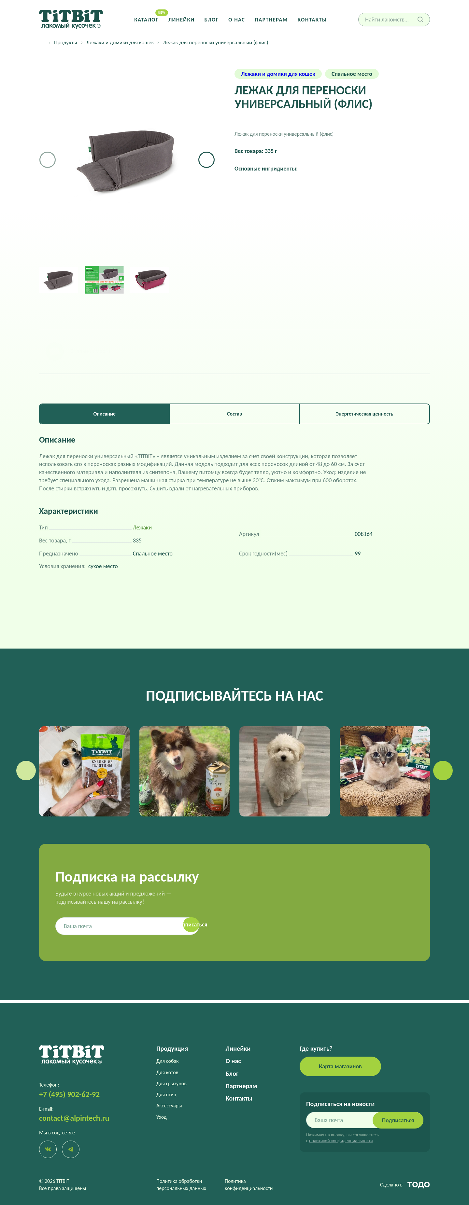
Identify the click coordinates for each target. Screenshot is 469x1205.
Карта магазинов (340, 1066)
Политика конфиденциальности (249, 1184)
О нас (237, 19)
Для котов (167, 1072)
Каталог (147, 19)
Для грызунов (171, 1083)
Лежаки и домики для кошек (120, 42)
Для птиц (166, 1094)
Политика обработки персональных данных (181, 1184)
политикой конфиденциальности (341, 1140)
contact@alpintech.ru (74, 1117)
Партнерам (271, 19)
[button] (206, 160)
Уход (161, 1117)
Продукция (172, 1048)
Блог (212, 19)
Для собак (167, 1061)
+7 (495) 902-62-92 (69, 1094)
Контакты (311, 19)
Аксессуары (169, 1105)
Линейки (182, 19)
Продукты (65, 42)
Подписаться (397, 1119)
